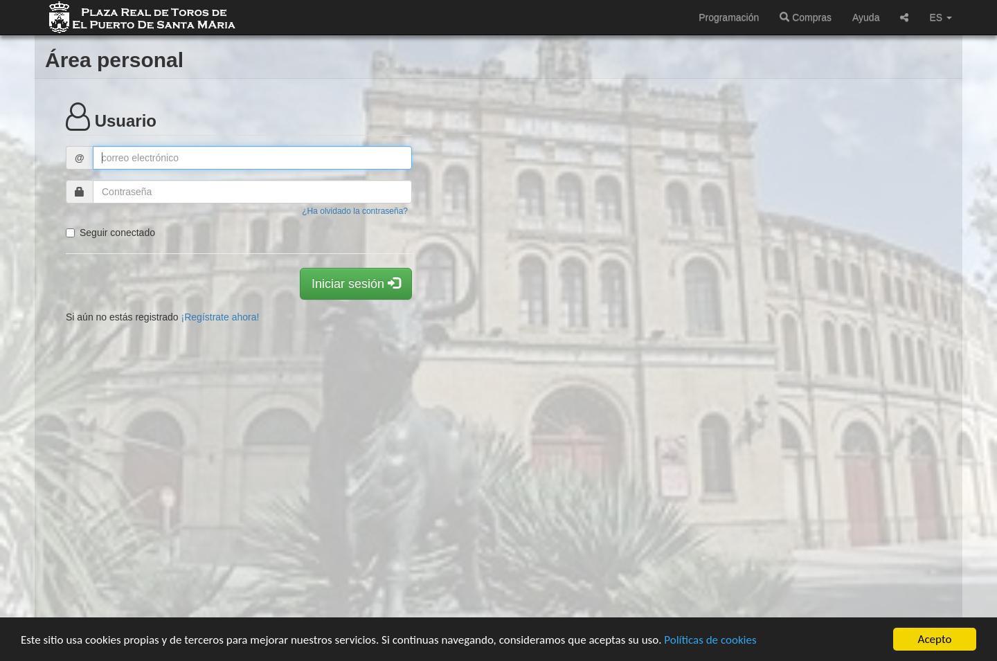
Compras (806, 17)
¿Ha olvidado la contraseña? (355, 211)
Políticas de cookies (710, 640)
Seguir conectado (110, 232)
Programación (729, 17)
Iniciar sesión (356, 283)
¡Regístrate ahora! (220, 317)
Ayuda (865, 17)
